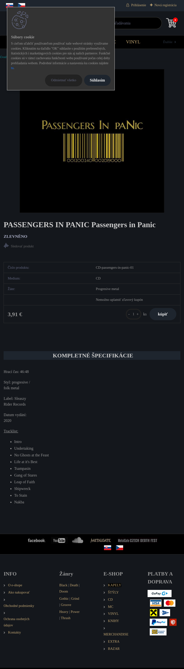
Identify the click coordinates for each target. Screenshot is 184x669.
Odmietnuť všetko (63, 80)
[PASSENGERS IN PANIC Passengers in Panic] (92, 141)
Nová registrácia (166, 5)
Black (63, 586)
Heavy (64, 613)
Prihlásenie (138, 5)
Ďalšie (167, 42)
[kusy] (131, 314)
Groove (66, 606)
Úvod (3, 57)
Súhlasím (97, 80)
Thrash (65, 619)
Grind (75, 600)
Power (75, 613)
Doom (63, 592)
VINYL (133, 41)
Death (74, 586)
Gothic (64, 600)
